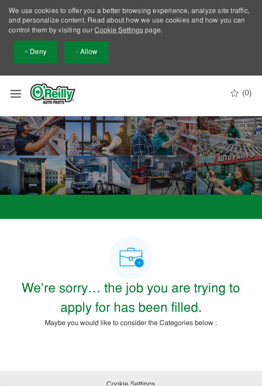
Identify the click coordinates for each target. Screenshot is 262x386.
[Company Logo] (60, 94)
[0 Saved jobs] (241, 93)
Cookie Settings (118, 30)
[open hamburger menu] (15, 94)
